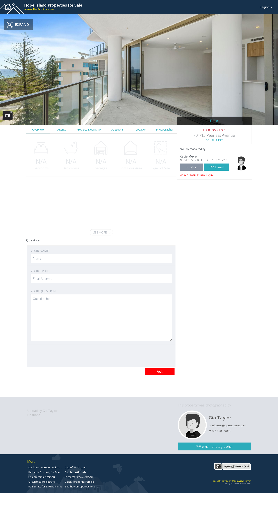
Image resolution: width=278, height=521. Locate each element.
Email (219, 167)
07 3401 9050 (221, 431)
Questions (117, 129)
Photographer (164, 129)
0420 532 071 (192, 160)
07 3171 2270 (218, 160)
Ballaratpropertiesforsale (79, 481)
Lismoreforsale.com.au (41, 477)
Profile (191, 167)
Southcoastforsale (75, 472)
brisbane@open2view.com (228, 425)
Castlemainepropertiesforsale (45, 467)
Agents (61, 129)
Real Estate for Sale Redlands (45, 486)
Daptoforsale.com (75, 467)
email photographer (217, 446)
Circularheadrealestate (41, 481)
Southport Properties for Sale (82, 486)
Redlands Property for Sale (44, 472)
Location (141, 129)
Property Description (89, 129)
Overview (38, 129)
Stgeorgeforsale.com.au (79, 477)
